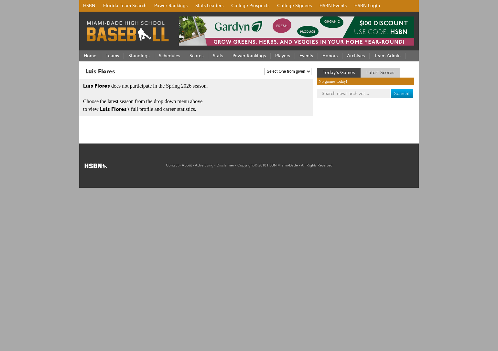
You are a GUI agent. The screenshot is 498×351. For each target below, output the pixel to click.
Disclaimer (225, 165)
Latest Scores (380, 72)
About (187, 165)
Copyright (245, 165)
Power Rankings (171, 6)
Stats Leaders (209, 6)
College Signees (294, 6)
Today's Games (339, 72)
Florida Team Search (124, 6)
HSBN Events (333, 6)
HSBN (89, 6)
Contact (172, 165)
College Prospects (250, 6)
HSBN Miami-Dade (282, 165)
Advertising (204, 165)
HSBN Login (367, 6)
